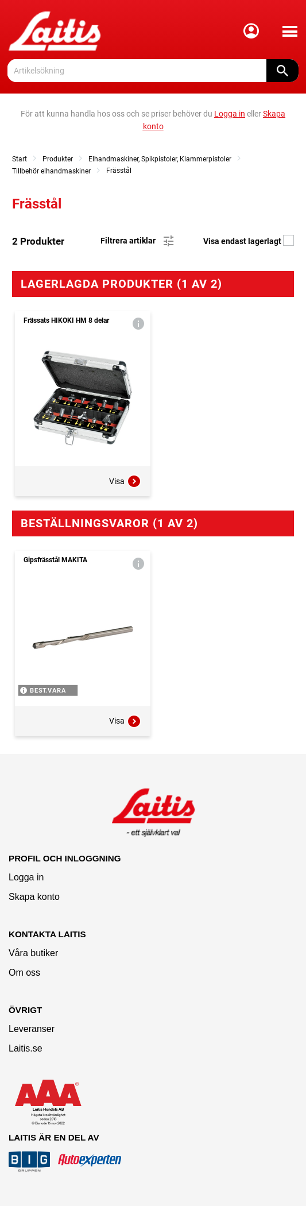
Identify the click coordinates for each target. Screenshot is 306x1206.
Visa (125, 481)
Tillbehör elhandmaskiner (51, 171)
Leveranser (32, 1029)
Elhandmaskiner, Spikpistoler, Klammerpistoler (159, 159)
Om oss (24, 972)
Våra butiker (33, 953)
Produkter (57, 159)
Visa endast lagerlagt (248, 241)
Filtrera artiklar (138, 241)
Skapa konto (34, 897)
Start (19, 159)
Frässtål (118, 171)
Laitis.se (25, 1048)
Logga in (26, 877)
